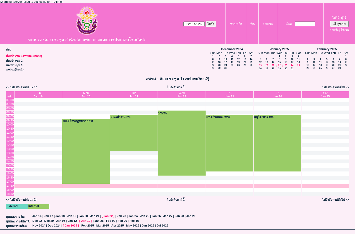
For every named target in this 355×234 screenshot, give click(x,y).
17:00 (10, 181)
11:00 (10, 132)
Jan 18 (60, 216)
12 (238, 59)
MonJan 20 (86, 94)
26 (238, 65)
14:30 (10, 161)
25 (232, 65)
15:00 (10, 165)
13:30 (10, 153)
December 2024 (232, 49)
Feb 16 (134, 220)
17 (225, 62)
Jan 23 (121, 216)
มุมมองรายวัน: (15, 216)
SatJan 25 (325, 94)
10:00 (10, 124)
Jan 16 (36, 216)
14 (251, 59)
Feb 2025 (87, 225)
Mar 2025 (102, 225)
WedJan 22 (181, 94)
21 (251, 62)
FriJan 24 (277, 94)
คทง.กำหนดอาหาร (218, 117)
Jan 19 (71, 216)
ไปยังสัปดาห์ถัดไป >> (335, 87)
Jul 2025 (162, 225)
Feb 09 (122, 220)
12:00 (10, 140)
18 (232, 62)
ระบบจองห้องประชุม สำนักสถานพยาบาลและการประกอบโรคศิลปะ (87, 39)
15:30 (10, 169)
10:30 (10, 128)
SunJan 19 (38, 94)
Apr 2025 (117, 225)
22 (213, 65)
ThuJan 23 (229, 94)
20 (244, 62)
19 (238, 62)
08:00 (10, 108)
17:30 (10, 185)
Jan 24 (133, 216)
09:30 (10, 120)
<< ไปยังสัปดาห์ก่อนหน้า (21, 87)
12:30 (10, 145)
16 (219, 62)
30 (219, 68)
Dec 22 (37, 220)
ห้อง (252, 24)
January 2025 (279, 49)
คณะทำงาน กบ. (120, 117)
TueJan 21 (134, 94)
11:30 (10, 136)
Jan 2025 (71, 225)
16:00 (10, 173)
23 (219, 65)
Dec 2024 (54, 225)
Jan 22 (108, 216)
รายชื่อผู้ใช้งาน (339, 30)
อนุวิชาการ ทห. (264, 117)
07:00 (10, 100)
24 (225, 65)
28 (251, 65)
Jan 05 (60, 220)
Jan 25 (144, 216)
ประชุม (162, 113)
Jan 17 (48, 216)
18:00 (10, 189)
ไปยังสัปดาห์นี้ (176, 87)
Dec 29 (49, 220)
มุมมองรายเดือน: (17, 226)
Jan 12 (72, 220)
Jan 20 (83, 216)
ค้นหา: (290, 24)
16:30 (10, 177)
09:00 (10, 116)
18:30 (10, 193)
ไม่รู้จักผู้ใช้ (339, 17)
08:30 (10, 112)
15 (213, 62)
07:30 (10, 104)
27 (244, 65)
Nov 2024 (38, 225)
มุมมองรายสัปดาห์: (18, 221)
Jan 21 (94, 216)
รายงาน (268, 24)
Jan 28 (179, 216)
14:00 (10, 157)
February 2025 (327, 49)
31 (225, 68)
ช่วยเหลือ (236, 24)
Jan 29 (190, 216)
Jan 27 (167, 216)
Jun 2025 (148, 225)
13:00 (10, 149)
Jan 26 (156, 216)
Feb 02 (110, 220)
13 (244, 59)
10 (225, 59)
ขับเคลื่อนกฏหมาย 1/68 (78, 121)
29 (213, 68)
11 (232, 59)
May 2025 (132, 225)
